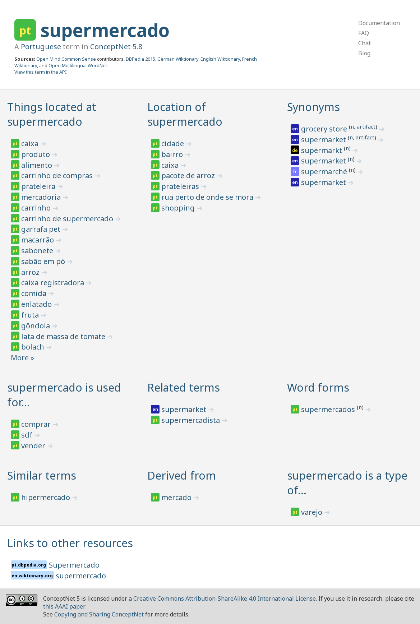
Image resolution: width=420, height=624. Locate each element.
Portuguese (41, 46)
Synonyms (313, 107)
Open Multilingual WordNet (78, 65)
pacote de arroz (189, 175)
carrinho (36, 208)
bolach (33, 347)
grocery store (325, 129)
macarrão (38, 240)
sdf (27, 435)
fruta (31, 315)
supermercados (329, 409)
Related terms (183, 387)
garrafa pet (41, 229)
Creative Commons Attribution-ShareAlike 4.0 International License (224, 598)
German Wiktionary (177, 59)
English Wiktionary (220, 59)
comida (34, 293)
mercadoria (42, 197)
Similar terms (41, 475)
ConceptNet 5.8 (116, 46)
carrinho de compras (57, 175)
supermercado (105, 30)
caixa (30, 143)
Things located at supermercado (51, 114)
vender (34, 445)
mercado (177, 497)
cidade (173, 143)
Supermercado (74, 565)
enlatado (37, 304)
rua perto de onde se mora (208, 197)
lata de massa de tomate (64, 336)
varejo (312, 512)
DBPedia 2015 (140, 59)
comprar (36, 424)
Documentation (379, 23)
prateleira (39, 186)
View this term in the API (40, 72)
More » (22, 357)
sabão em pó (44, 261)
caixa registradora (53, 282)
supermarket (324, 139)
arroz (31, 272)
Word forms (318, 387)
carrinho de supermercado (68, 218)
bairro (173, 154)
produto (36, 154)
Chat (364, 43)
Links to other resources (70, 543)
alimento (37, 165)
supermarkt (322, 150)
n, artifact (363, 126)
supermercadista (191, 420)
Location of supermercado (184, 114)
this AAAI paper (63, 606)
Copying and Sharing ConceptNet (99, 614)
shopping (179, 208)
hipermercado (46, 497)
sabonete (38, 250)
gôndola (36, 326)
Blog (364, 53)
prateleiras (181, 186)
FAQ (363, 33)
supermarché (325, 171)
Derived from (181, 475)
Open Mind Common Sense (66, 59)
